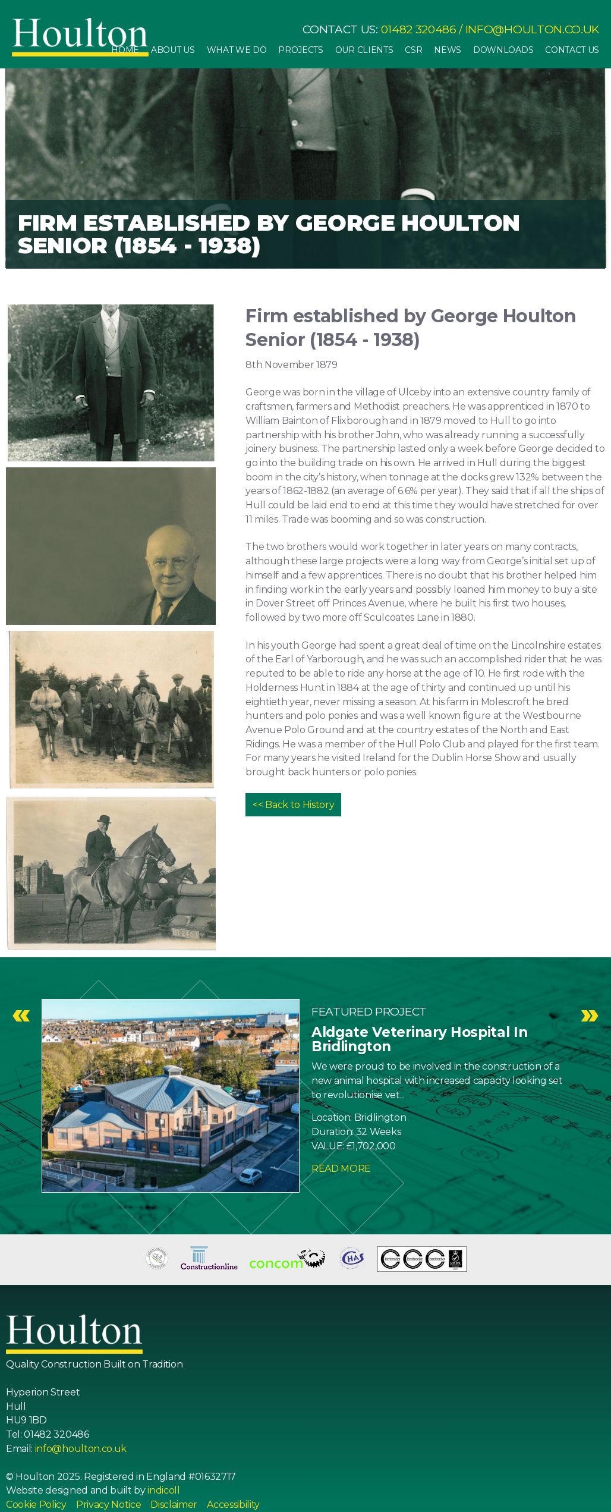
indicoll (163, 1490)
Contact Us (572, 50)
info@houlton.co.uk (532, 29)
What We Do (237, 50)
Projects (300, 50)
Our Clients (364, 50)
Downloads (503, 50)
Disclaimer (173, 1504)
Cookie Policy (36, 1504)
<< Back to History (293, 804)
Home (125, 50)
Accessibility (233, 1504)
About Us (172, 50)
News (447, 50)
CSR (413, 50)
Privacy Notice (108, 1504)
